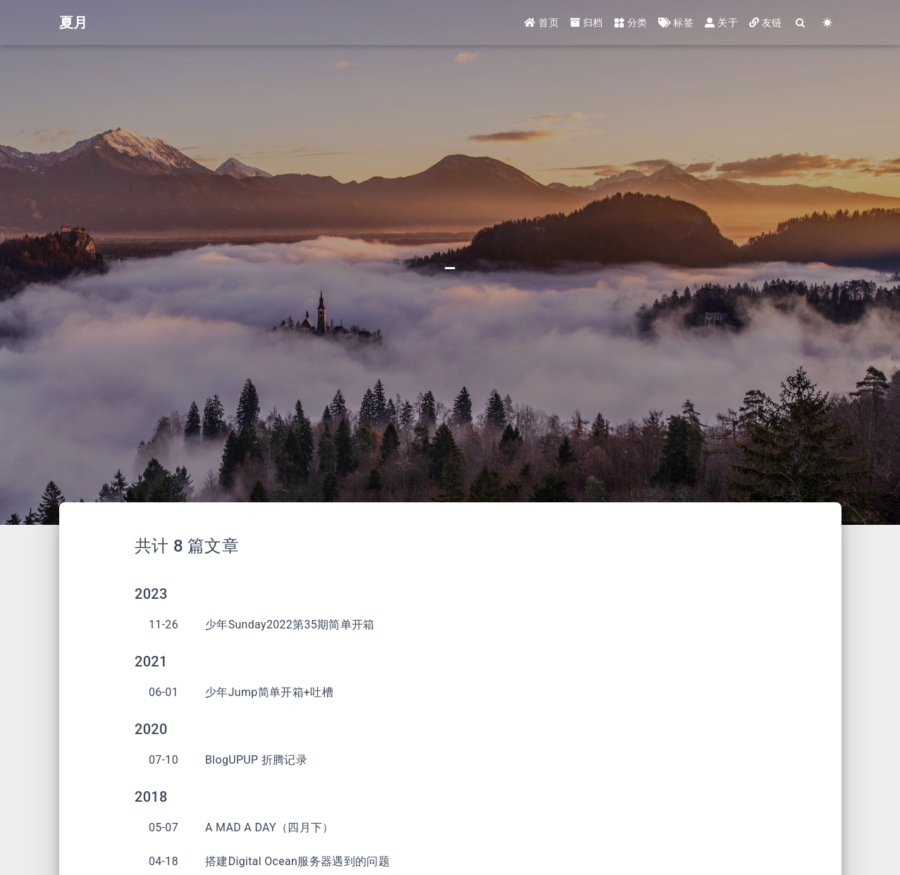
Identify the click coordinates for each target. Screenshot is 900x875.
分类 (631, 22)
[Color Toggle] (828, 23)
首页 (541, 22)
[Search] (801, 23)
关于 (721, 22)
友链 (765, 22)
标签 (676, 22)
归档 (586, 22)
